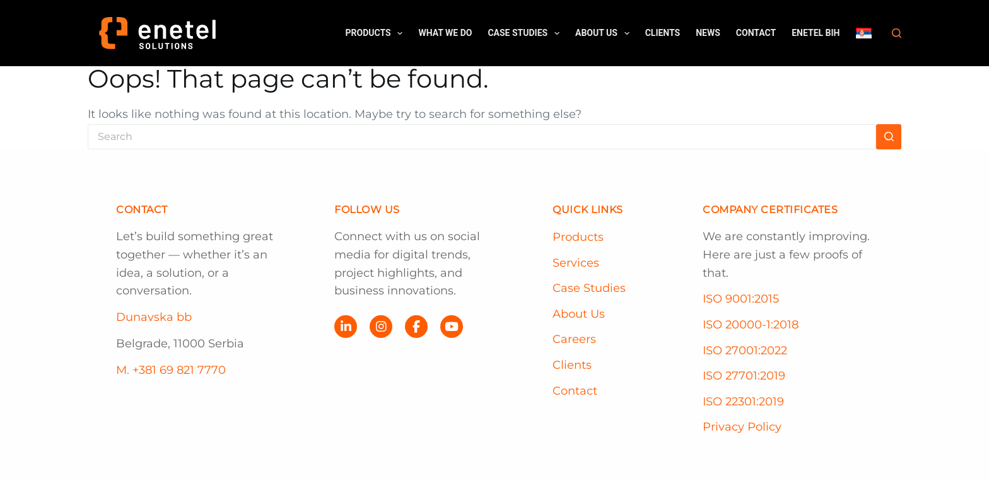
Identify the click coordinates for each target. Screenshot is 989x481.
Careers (574, 339)
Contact (756, 33)
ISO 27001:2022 (745, 350)
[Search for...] (482, 136)
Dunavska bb (154, 317)
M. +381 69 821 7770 (171, 370)
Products (377, 33)
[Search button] (888, 136)
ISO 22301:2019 (743, 402)
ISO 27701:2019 (744, 376)
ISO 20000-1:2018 (751, 325)
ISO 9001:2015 (741, 299)
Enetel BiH (816, 33)
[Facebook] (416, 326)
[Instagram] (381, 326)
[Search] (896, 33)
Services (576, 263)
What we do (445, 33)
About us (605, 33)
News (708, 33)
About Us (579, 314)
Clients (663, 33)
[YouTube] (451, 326)
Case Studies (526, 33)
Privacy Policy (742, 427)
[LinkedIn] (345, 326)
